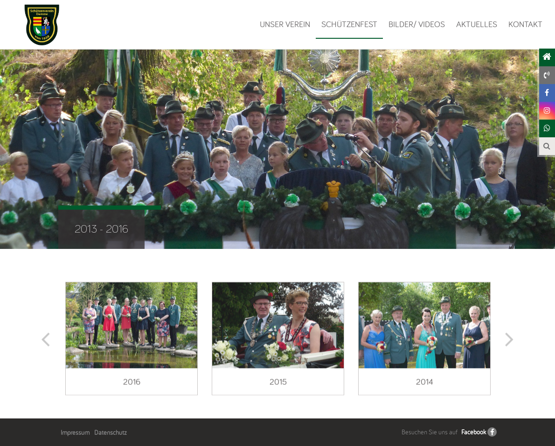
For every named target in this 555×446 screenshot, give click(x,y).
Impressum (75, 432)
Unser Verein (285, 24)
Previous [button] (47, 344)
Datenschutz (110, 432)
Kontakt (525, 24)
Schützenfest (349, 24)
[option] (131, 344)
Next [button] (508, 344)
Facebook (473, 432)
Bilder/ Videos (416, 24)
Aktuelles (476, 24)
